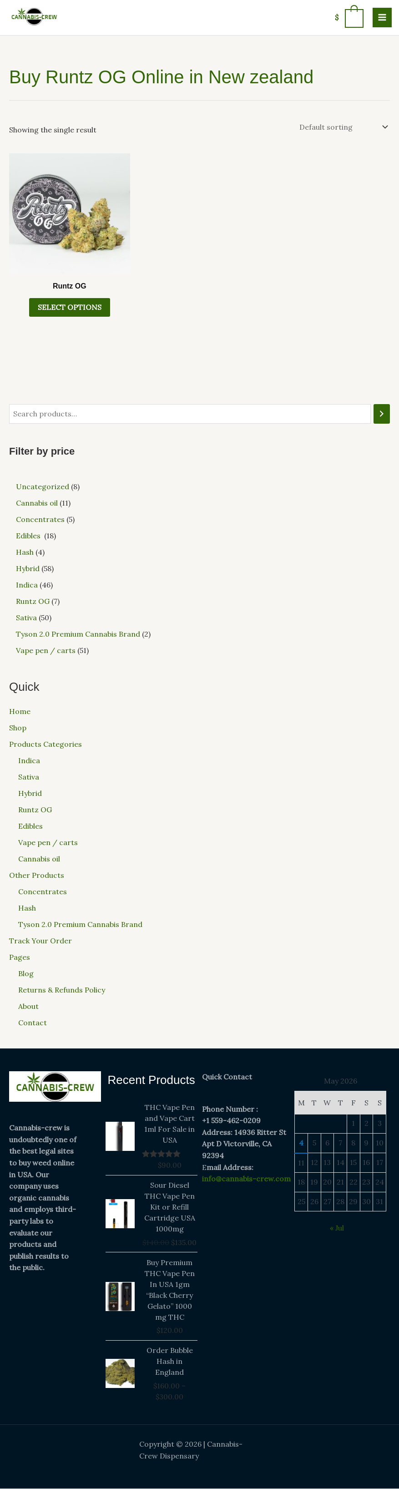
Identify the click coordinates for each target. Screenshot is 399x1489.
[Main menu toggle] (382, 17)
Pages (19, 957)
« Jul (337, 1228)
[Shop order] (343, 127)
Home (19, 711)
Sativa (28, 777)
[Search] (382, 414)
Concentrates (42, 891)
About (28, 1006)
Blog (26, 973)
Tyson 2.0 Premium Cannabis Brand (80, 924)
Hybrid (30, 793)
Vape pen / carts (48, 842)
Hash (27, 908)
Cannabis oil (39, 859)
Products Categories (45, 744)
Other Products (36, 875)
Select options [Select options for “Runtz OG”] (69, 307)
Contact (32, 1023)
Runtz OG (35, 810)
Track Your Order (40, 941)
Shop (17, 728)
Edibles (31, 826)
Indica (29, 760)
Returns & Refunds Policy (61, 990)
